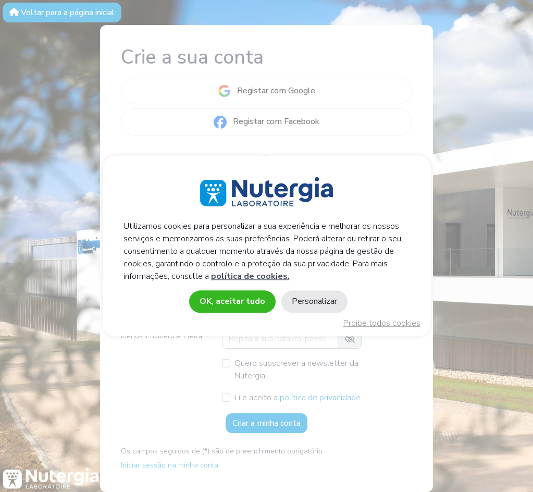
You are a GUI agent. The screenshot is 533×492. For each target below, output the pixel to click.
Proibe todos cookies (381, 323)
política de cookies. (250, 276)
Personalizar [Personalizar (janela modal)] (314, 302)
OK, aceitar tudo (232, 302)
